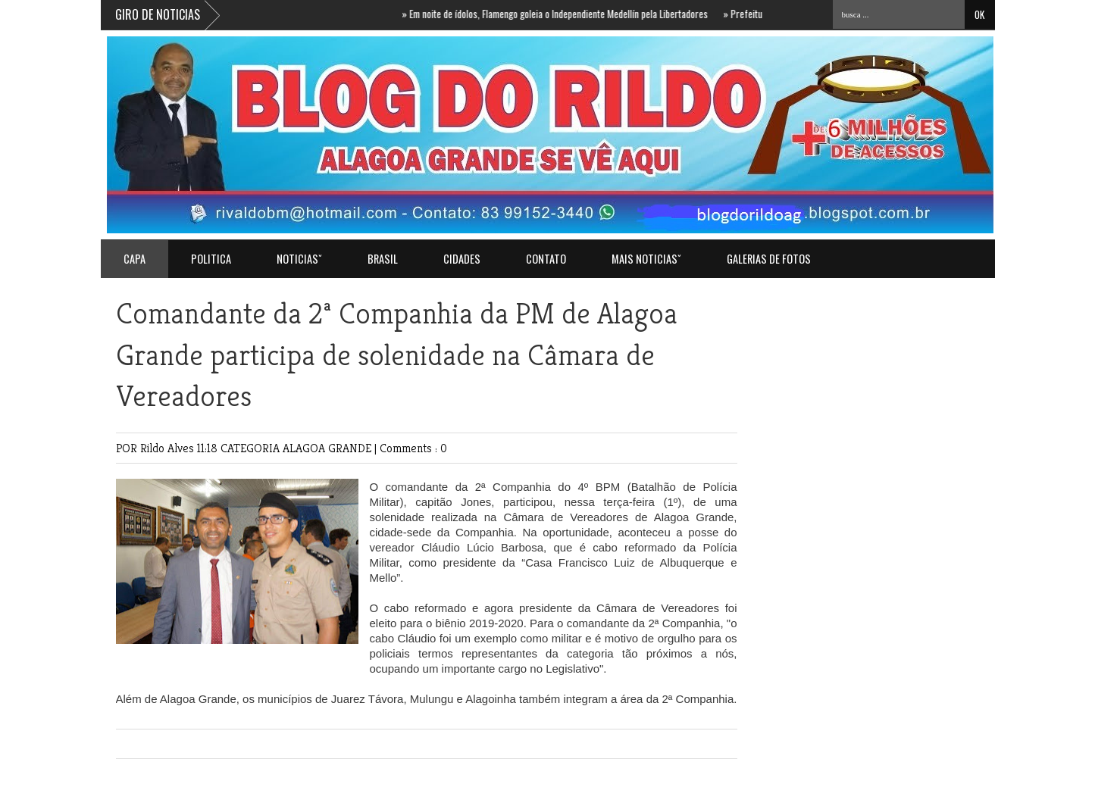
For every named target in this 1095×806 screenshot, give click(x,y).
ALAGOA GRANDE (328, 448)
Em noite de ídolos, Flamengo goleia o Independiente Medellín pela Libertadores (562, 13)
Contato (546, 259)
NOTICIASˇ (299, 259)
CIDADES (461, 259)
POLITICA (211, 259)
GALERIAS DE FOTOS (769, 259)
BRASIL (383, 259)
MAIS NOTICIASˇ (646, 259)
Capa (134, 259)
